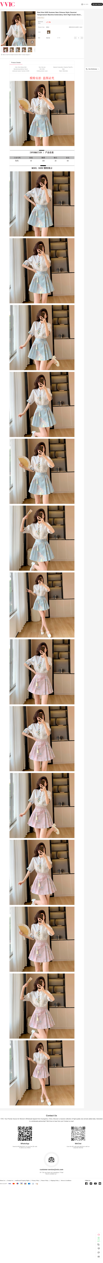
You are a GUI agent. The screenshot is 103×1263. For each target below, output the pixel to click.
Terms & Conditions (66, 1180)
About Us (2, 1180)
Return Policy (44, 1180)
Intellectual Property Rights (22, 1180)
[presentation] (2, 49)
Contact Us (10, 1180)
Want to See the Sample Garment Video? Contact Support (17, 54)
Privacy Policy (35, 1180)
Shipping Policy (54, 1180)
